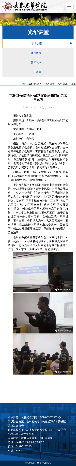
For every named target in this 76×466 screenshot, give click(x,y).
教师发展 (52, 62)
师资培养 (52, 53)
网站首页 (37, 84)
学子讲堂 (52, 72)
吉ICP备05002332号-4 (50, 417)
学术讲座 (52, 43)
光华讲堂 (50, 84)
